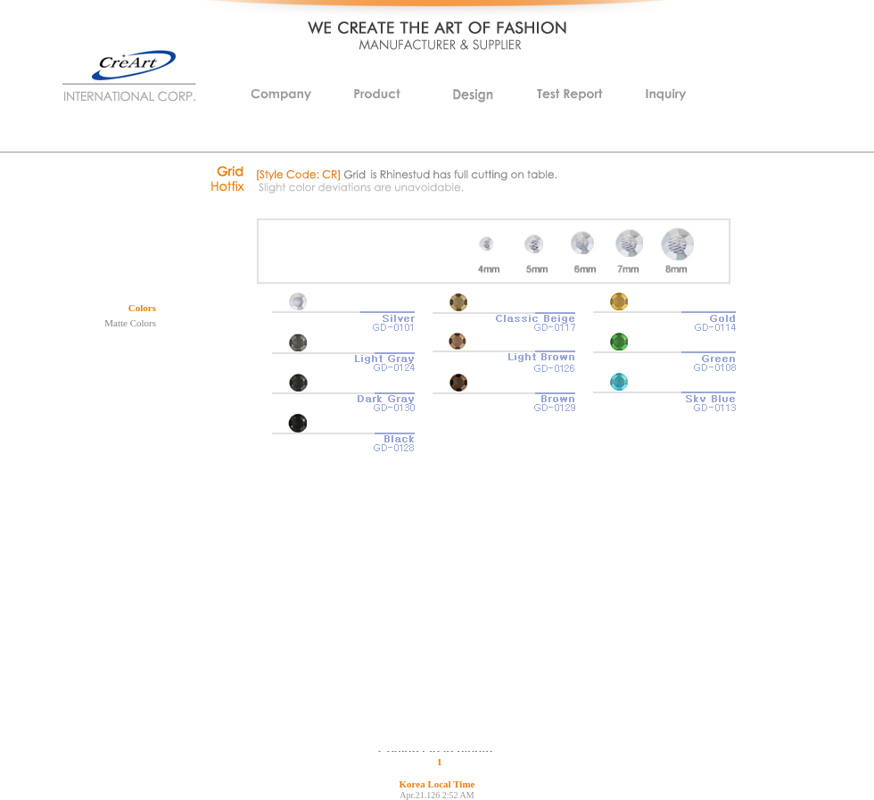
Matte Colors (130, 323)
